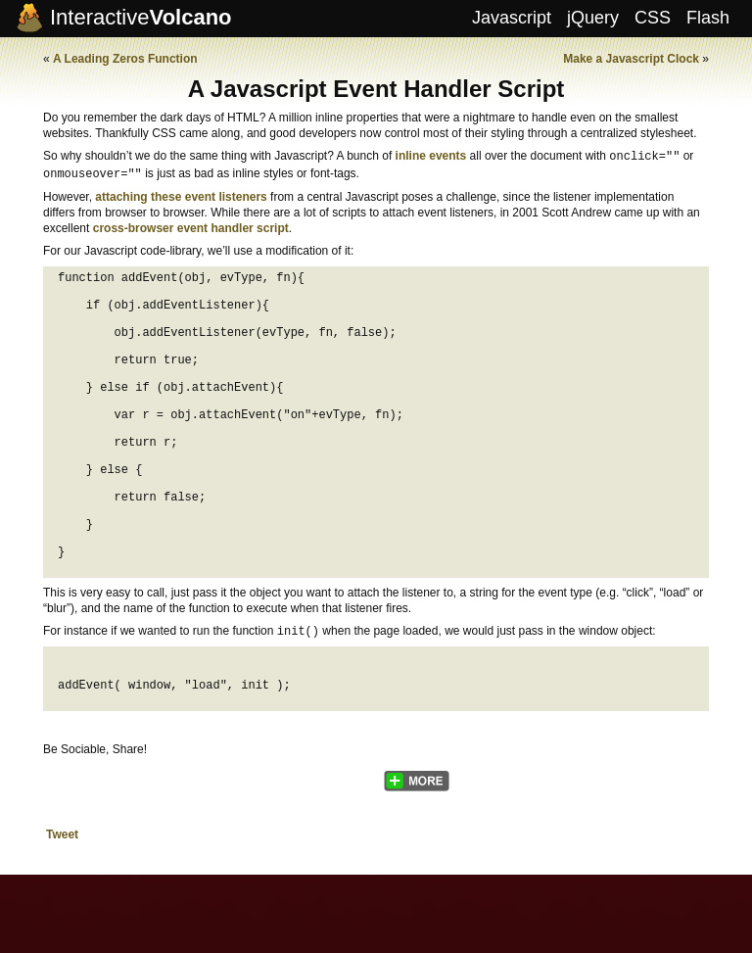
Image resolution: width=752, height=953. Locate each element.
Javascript (511, 17)
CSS (652, 17)
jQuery (593, 17)
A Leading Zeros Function (125, 59)
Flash (707, 17)
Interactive (141, 17)
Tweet (62, 908)
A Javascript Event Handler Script (376, 88)
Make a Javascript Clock (631, 59)
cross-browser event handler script (191, 226)
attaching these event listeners (180, 195)
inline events (431, 156)
